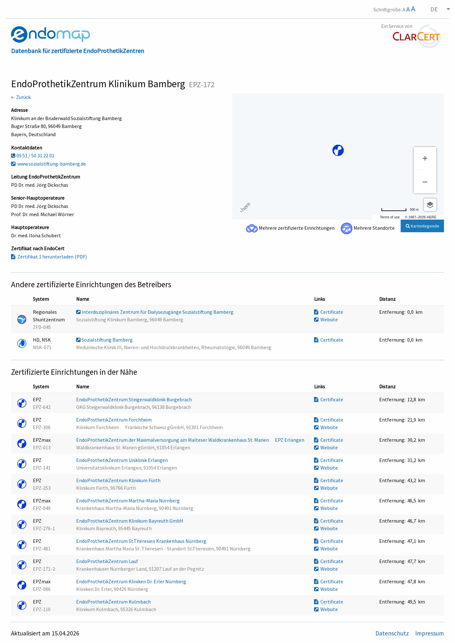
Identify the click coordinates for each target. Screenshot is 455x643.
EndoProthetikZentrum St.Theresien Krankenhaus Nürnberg (141, 541)
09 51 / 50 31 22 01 (32, 155)
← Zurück (21, 97)
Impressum (429, 633)
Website (326, 319)
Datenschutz (392, 633)
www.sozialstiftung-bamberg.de (48, 164)
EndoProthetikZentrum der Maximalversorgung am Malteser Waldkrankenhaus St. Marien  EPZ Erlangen (190, 440)
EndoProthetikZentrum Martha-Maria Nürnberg (128, 500)
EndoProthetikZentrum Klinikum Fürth (118, 480)
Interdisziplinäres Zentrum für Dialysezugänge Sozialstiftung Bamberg (155, 312)
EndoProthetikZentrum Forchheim (114, 419)
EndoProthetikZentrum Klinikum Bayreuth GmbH (130, 521)
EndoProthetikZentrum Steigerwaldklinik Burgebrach (134, 399)
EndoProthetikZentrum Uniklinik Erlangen (122, 460)
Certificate (328, 312)
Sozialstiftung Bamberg (105, 340)
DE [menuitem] (434, 9)
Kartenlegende (422, 226)
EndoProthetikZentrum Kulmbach (114, 601)
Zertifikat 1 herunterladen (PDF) (49, 256)
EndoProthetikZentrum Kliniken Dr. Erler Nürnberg (131, 581)
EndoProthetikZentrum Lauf (107, 561)
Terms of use (390, 217)
